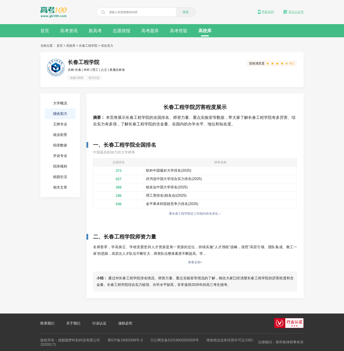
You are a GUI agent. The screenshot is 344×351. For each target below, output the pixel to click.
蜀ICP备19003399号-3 (125, 340)
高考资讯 (69, 30)
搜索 (186, 12)
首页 (44, 30)
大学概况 (60, 103)
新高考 (95, 30)
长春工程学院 (88, 45)
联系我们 (47, 323)
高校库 (204, 32)
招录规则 (60, 166)
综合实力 (107, 45)
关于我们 (73, 323)
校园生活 (60, 177)
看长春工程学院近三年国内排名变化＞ (195, 213)
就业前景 (60, 135)
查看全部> (195, 262)
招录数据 (60, 145)
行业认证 (99, 323)
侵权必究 (125, 323)
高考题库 (150, 30)
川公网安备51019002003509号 (174, 340)
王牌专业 (60, 124)
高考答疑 (178, 30)
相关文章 (60, 187)
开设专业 (60, 156)
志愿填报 (121, 30)
